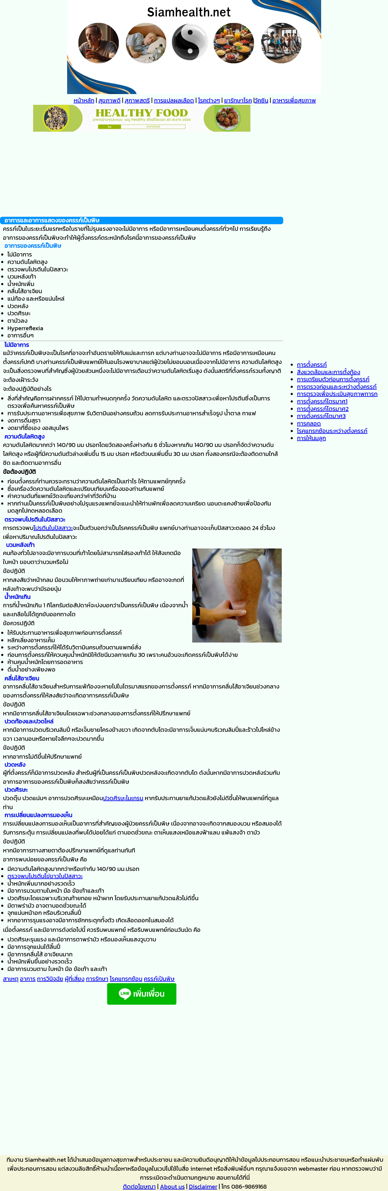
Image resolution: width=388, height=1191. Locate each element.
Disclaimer (203, 1186)
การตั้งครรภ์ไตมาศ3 (321, 415)
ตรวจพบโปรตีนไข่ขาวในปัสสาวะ (45, 876)
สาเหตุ (11, 978)
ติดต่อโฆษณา (139, 1186)
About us (172, 1186)
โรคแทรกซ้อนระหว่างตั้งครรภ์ (332, 430)
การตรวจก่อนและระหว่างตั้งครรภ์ (337, 386)
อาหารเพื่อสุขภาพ (294, 100)
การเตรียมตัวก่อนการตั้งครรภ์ (333, 379)
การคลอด (309, 423)
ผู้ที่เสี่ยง (74, 978)
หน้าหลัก (84, 100)
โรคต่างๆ (209, 100)
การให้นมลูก (311, 438)
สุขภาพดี (109, 100)
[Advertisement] (141, 175)
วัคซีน (261, 100)
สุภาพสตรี (137, 100)
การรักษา (97, 978)
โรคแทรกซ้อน (126, 978)
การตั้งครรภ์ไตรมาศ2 (323, 408)
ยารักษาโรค (238, 100)
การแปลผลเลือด (174, 100)
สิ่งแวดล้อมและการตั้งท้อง (328, 372)
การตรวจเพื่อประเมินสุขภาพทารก (337, 393)
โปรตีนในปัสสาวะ (53, 527)
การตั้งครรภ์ (312, 364)
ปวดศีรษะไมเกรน (123, 798)
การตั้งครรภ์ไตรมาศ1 (322, 401)
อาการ (28, 978)
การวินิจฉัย (50, 978)
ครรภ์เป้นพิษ (159, 978)
